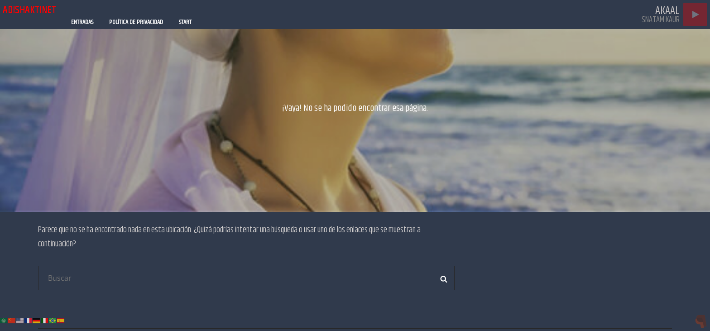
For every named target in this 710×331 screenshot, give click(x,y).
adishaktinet (29, 10)
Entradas (82, 22)
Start (185, 22)
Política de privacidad (136, 22)
